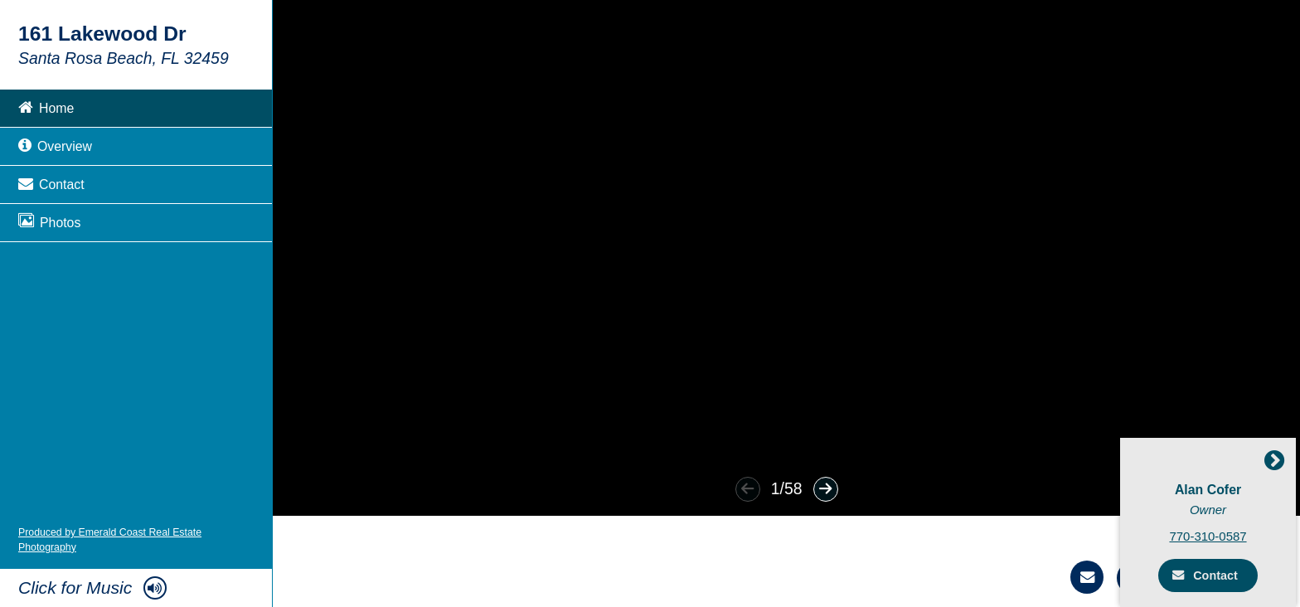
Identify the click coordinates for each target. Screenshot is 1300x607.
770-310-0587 (1212, 535)
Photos (49, 221)
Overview (55, 144)
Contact (51, 183)
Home (46, 106)
